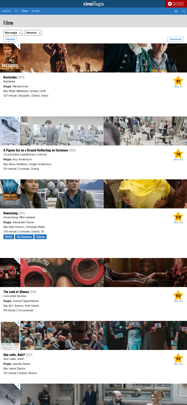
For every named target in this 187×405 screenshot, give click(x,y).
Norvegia (11, 32)
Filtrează (10, 39)
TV (16, 11)
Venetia (31, 32)
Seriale (35, 11)
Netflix (8, 237)
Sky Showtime (24, 237)
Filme (25, 11)
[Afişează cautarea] (183, 11)
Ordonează (175, 39)
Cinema (6, 11)
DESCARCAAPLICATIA (178, 4)
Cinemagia (93, 4)
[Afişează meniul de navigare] (176, 11)
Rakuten (40, 237)
